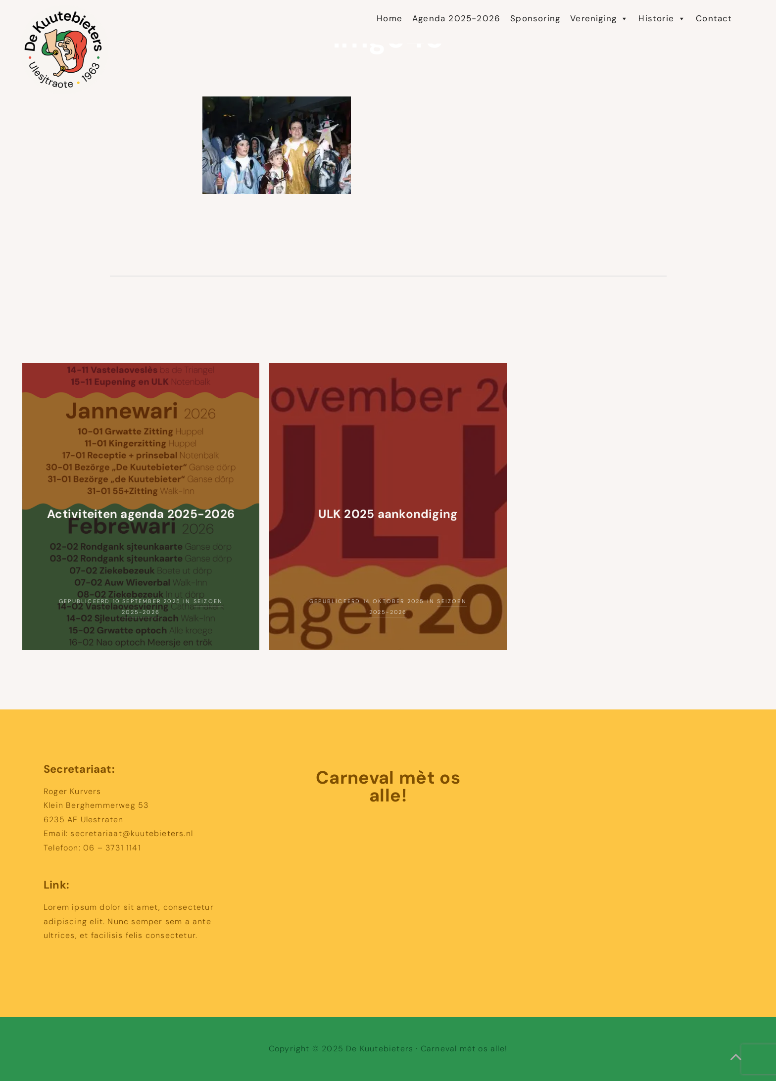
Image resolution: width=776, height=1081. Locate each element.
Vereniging (599, 18)
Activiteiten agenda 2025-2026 (141, 513)
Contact (714, 18)
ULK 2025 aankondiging (387, 513)
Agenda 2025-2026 (456, 18)
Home (389, 18)
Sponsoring (535, 18)
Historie (662, 18)
